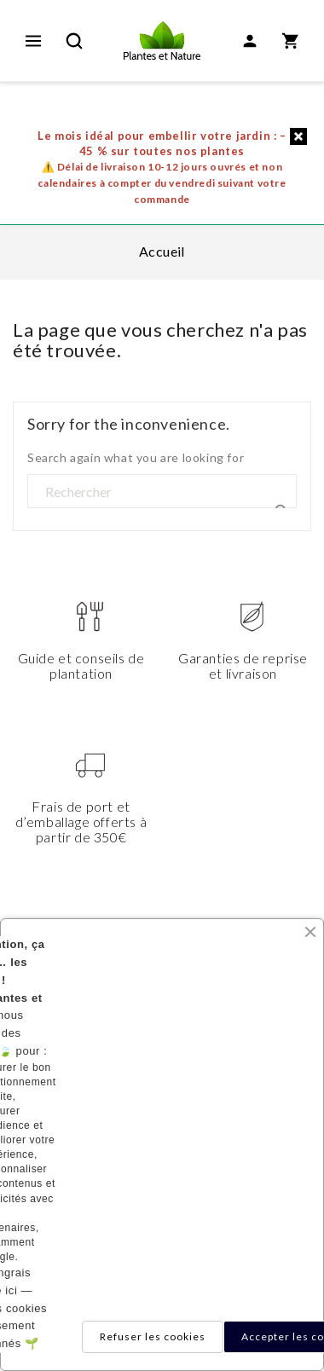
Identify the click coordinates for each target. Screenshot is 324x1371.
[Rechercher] (162, 492)
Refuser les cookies (152, 1336)
